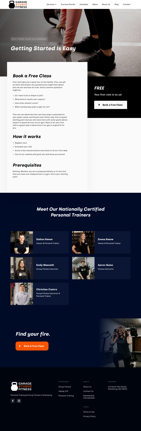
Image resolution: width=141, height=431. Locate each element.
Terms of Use (88, 412)
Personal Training (66, 396)
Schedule (84, 4)
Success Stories (68, 4)
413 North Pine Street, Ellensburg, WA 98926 (117, 388)
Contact (126, 4)
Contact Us (88, 391)
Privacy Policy (89, 416)
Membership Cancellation (89, 397)
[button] (51, 4)
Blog (116, 4)
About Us (106, 4)
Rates (95, 4)
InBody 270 (63, 391)
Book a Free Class (34, 346)
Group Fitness (64, 387)
